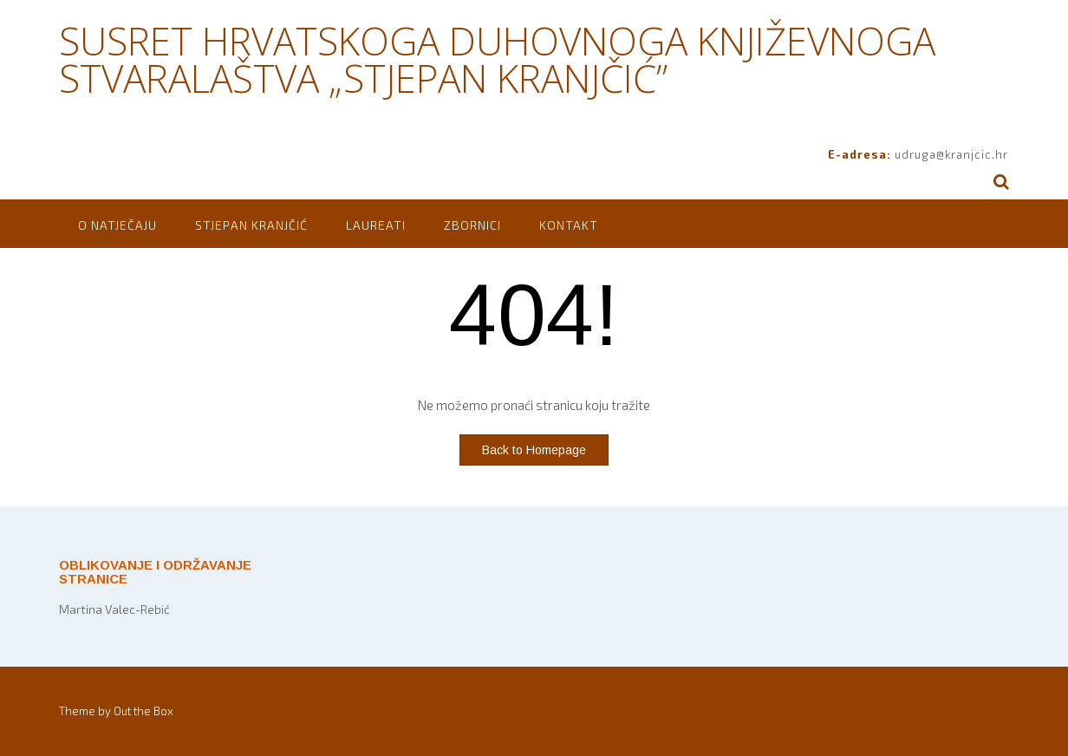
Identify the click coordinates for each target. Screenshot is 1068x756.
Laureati (376, 225)
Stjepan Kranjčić (251, 225)
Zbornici (472, 225)
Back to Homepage (534, 450)
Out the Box (143, 711)
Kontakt (568, 225)
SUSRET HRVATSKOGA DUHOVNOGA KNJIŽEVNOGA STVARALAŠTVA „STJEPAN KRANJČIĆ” (497, 59)
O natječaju (117, 225)
